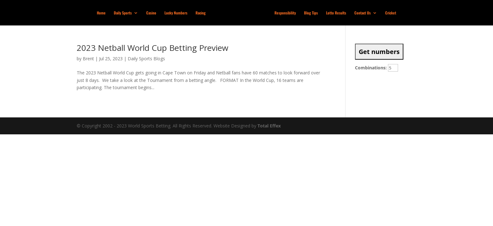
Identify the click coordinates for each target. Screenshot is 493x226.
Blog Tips (311, 13)
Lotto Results (336, 13)
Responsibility (285, 13)
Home (101, 13)
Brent (88, 59)
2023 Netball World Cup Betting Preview (152, 47)
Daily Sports (123, 13)
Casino (151, 13)
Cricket (390, 13)
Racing (201, 13)
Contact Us (362, 13)
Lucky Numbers (175, 13)
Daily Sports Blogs (146, 59)
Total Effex (269, 126)
